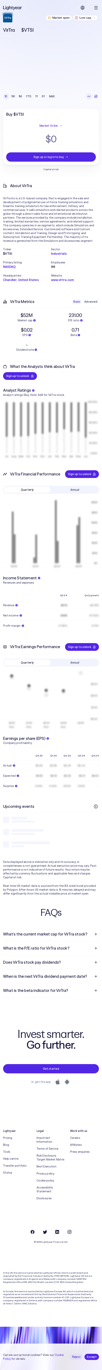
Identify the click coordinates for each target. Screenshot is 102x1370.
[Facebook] (32, 1232)
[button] (27, 249)
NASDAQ (9, 267)
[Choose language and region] (82, 8)
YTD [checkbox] (29, 96)
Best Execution (46, 1166)
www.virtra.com (62, 280)
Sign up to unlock (20, 376)
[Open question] (96, 934)
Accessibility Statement (45, 1189)
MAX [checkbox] (52, 96)
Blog (6, 1145)
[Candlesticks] (96, 96)
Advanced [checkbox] (90, 301)
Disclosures (44, 1198)
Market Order (51, 125)
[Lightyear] (12, 7)
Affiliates (76, 1145)
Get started (51, 1068)
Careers (75, 1138)
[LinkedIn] (57, 1232)
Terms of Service (47, 1148)
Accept (92, 1357)
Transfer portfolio (15, 1165)
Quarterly (27, 489)
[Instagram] (69, 1232)
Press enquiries (80, 1152)
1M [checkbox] (20, 96)
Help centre (10, 1158)
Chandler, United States (21, 280)
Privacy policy (45, 1173)
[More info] (96, 806)
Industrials (59, 253)
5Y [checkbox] (43, 96)
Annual (74, 489)
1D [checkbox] (6, 96)
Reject (76, 1357)
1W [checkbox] (13, 96)
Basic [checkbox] (76, 301)
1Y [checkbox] (36, 96)
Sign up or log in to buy (51, 157)
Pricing (7, 1138)
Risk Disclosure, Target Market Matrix (50, 1157)
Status (7, 1172)
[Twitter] (45, 1232)
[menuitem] (51, 934)
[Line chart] (89, 96)
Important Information (44, 1139)
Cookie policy (45, 1180)
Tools (6, 1152)
